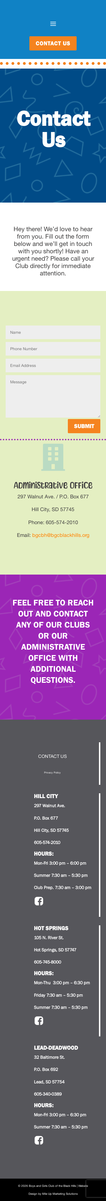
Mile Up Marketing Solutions (60, 1193)
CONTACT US (52, 756)
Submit (84, 426)
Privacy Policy (52, 772)
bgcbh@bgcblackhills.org (60, 535)
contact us (53, 43)
